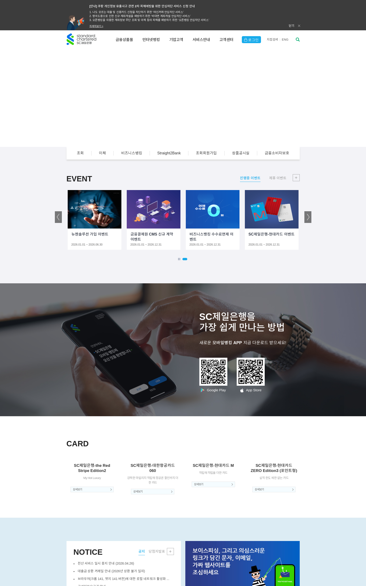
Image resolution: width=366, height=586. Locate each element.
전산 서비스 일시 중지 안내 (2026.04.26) (106, 563)
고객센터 (226, 40)
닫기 (291, 26)
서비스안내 (201, 40)
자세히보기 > (96, 26)
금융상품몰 (124, 40)
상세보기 (77, 489)
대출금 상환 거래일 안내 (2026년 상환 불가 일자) (111, 571)
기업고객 (176, 40)
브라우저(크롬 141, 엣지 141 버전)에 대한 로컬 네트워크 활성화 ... (123, 579)
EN (285, 39)
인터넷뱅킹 (151, 40)
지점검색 (272, 39)
